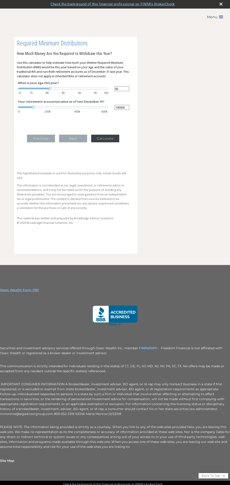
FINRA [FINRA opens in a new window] (144, 348)
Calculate (105, 138)
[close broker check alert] (221, 4)
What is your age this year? (38, 83)
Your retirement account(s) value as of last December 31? (61, 101)
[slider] (63, 88)
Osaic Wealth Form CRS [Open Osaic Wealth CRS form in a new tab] (19, 290)
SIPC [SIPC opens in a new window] (154, 348)
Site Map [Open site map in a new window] (7, 461)
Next (73, 138)
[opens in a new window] (115, 316)
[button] (215, 17)
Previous (41, 138)
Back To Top (213, 475)
